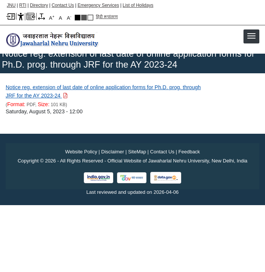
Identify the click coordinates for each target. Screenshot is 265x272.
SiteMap (137, 152)
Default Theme (90, 17)
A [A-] (69, 17)
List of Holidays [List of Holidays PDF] (138, 5)
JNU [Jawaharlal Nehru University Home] (11, 5)
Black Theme (77, 17)
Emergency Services (98, 5)
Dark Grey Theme (84, 17)
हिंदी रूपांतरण (107, 16)
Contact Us (63, 5)
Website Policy (81, 152)
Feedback (189, 152)
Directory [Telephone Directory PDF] (39, 5)
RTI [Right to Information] (22, 5)
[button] (251, 36)
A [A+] (51, 17)
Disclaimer (112, 152)
